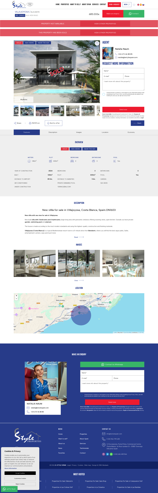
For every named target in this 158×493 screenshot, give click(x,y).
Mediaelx (105, 465)
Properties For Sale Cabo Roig (95, 481)
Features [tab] (27, 132)
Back (137, 123)
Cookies (80, 465)
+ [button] (16, 295)
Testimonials (84, 448)
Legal (69, 465)
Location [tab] (105, 132)
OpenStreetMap (128, 332)
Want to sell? (75, 5)
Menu (127, 4)
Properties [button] (65, 5)
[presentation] (113, 101)
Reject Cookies (20, 484)
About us (61, 443)
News (60, 448)
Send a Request (114, 4)
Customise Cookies (20, 478)
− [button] (16, 298)
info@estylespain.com (114, 434)
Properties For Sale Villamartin (62, 481)
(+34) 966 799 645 (113, 439)
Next (98, 71)
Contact (103, 5)
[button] (79, 280)
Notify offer (53, 123)
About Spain (86, 5)
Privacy (74, 465)
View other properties (105, 24)
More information (11, 468)
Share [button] (17, 123)
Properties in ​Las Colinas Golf (62, 487)
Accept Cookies (20, 473)
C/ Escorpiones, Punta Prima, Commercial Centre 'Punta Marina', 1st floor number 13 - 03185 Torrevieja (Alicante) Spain (124, 446)
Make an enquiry (113, 14)
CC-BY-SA (140, 332)
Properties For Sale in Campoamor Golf (128, 481)
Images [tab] (79, 132)
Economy (131, 132)
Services (95, 5)
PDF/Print (34, 123)
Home (58, 5)
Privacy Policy (119, 94)
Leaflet (115, 332)
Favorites (61, 453)
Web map (87, 465)
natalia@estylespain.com (126, 57)
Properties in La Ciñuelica (95, 487)
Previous (16, 71)
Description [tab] (53, 132)
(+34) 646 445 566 (120, 454)
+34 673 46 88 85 (123, 54)
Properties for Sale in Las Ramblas (129, 487)
